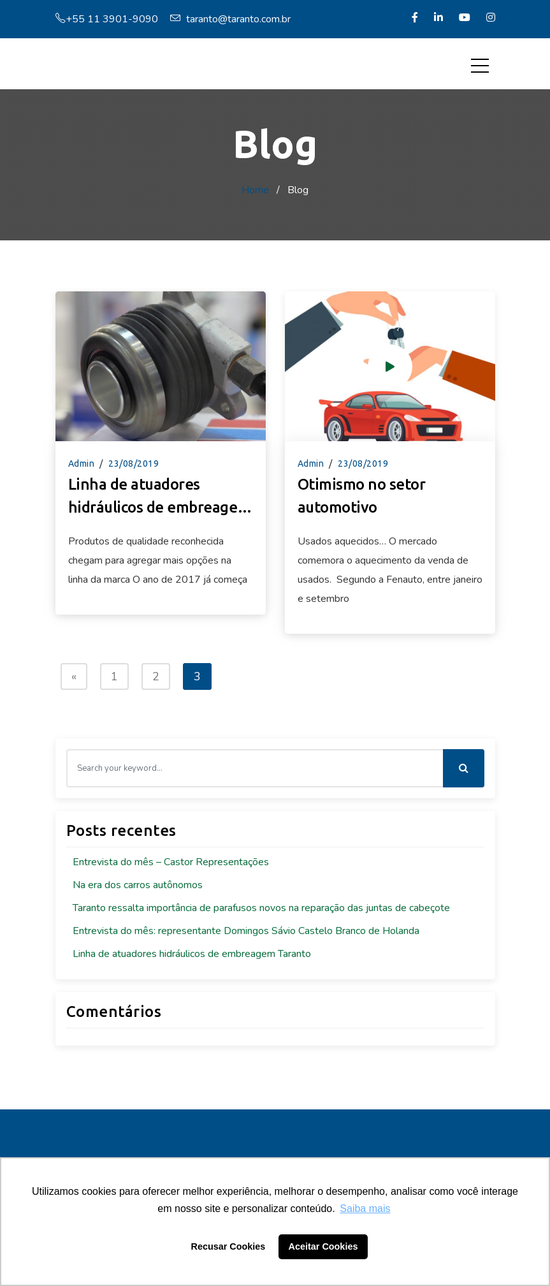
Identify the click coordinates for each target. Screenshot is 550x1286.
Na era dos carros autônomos (138, 885)
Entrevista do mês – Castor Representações (171, 862)
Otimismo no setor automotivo (362, 496)
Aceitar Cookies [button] (323, 1246)
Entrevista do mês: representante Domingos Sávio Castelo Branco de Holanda (246, 931)
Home (255, 190)
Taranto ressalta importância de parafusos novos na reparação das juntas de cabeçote (261, 908)
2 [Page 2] (155, 676)
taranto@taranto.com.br (230, 19)
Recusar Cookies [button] (228, 1246)
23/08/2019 (133, 463)
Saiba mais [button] (365, 1208)
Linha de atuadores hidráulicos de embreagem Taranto (159, 497)
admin (81, 463)
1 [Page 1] (114, 676)
